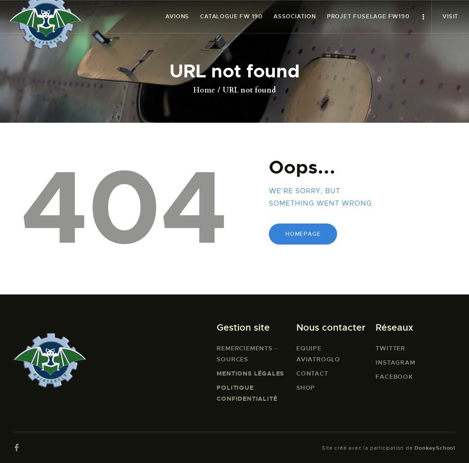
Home (204, 90)
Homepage (303, 234)
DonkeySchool (434, 448)
